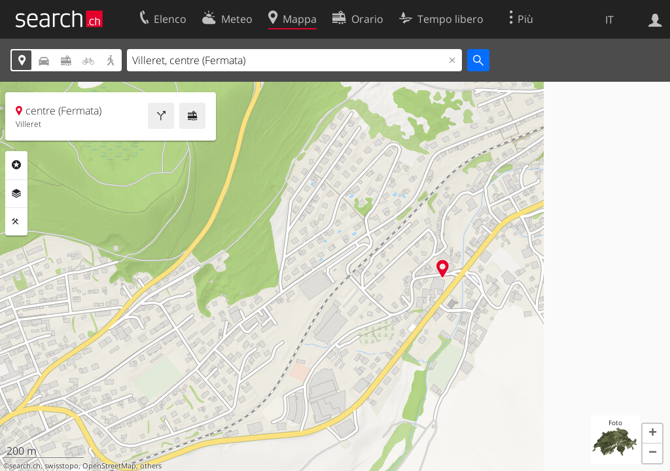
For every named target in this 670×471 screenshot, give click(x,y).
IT (609, 19)
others (151, 465)
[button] (652, 434)
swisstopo (61, 465)
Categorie (16, 165)
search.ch (25, 465)
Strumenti (16, 222)
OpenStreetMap (109, 465)
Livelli (16, 193)
